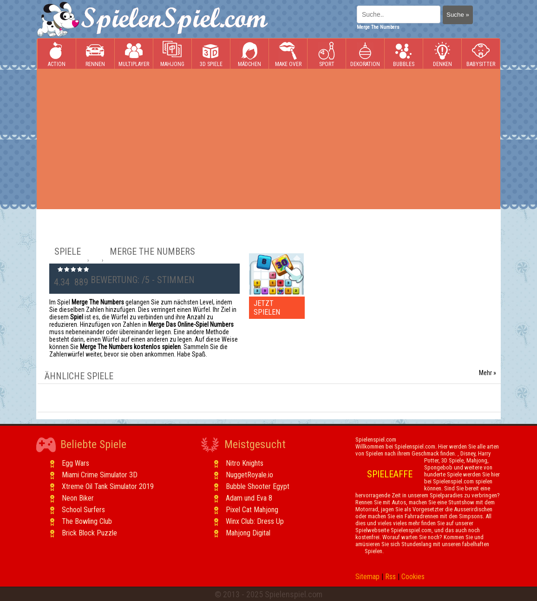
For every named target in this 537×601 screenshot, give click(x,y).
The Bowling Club (87, 521)
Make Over (288, 54)
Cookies (413, 576)
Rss (390, 576)
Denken (442, 54)
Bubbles (403, 54)
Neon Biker (78, 498)
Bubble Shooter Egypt (257, 486)
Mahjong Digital (248, 532)
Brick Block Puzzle (89, 532)
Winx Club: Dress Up (255, 521)
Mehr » (487, 372)
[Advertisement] (268, 139)
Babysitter (480, 54)
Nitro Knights (244, 463)
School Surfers (83, 509)
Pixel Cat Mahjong (252, 509)
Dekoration (365, 54)
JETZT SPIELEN (267, 308)
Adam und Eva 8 (249, 498)
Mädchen (249, 54)
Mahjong (172, 54)
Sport (326, 54)
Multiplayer (133, 54)
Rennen (95, 54)
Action (56, 54)
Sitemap (367, 576)
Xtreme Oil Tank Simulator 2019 (108, 486)
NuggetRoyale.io (249, 474)
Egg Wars (75, 463)
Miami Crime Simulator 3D (100, 474)
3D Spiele (211, 54)
